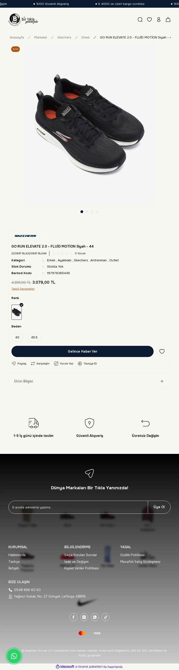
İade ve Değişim (76, 562)
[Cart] (168, 19)
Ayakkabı (64, 260)
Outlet (114, 260)
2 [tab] (87, 211)
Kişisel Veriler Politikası (81, 568)
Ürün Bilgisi (23, 381)
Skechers (81, 260)
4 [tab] (97, 211)
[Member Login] (158, 19)
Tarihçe (14, 562)
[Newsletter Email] (78, 507)
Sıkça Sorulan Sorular (80, 555)
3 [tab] (92, 211)
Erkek (51, 260)
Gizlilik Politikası (132, 555)
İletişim (13, 568)
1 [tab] (81, 211)
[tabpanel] (89, 125)
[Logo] (23, 19)
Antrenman (98, 260)
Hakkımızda (17, 555)
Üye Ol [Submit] (159, 507)
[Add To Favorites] (162, 351)
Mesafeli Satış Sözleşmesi (140, 562)
